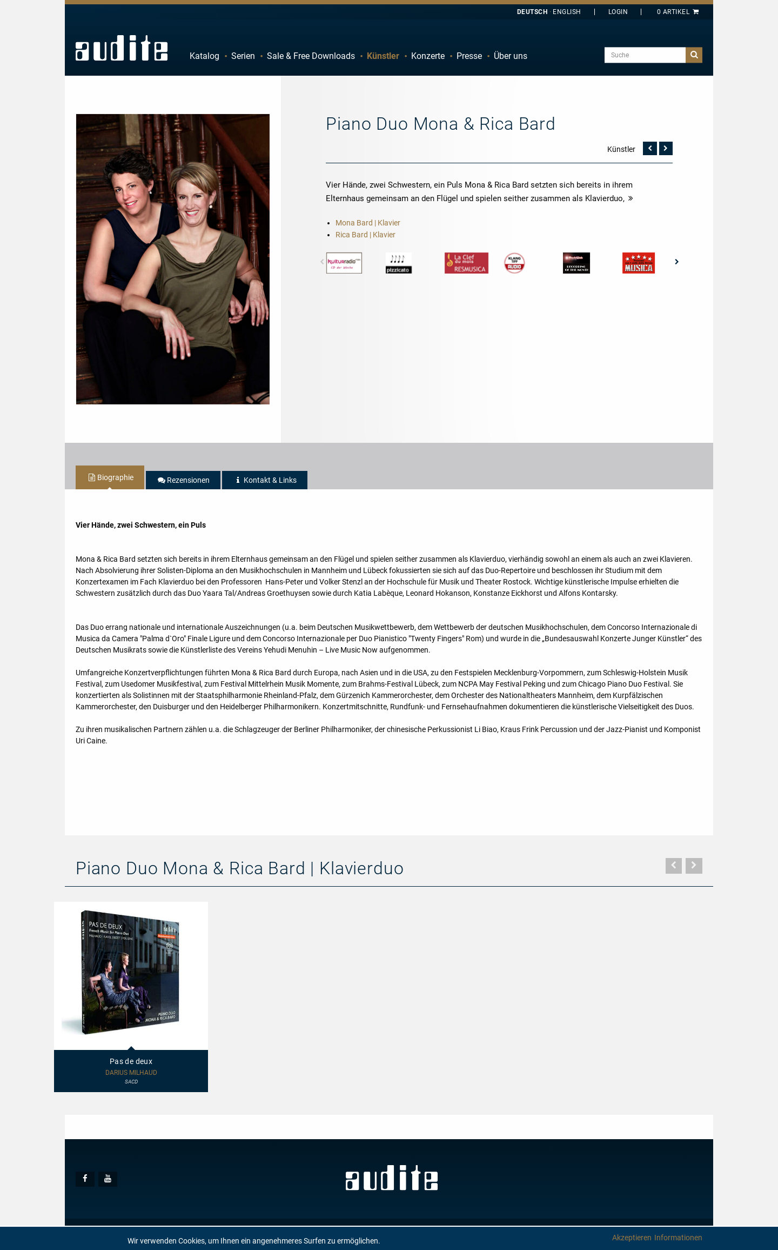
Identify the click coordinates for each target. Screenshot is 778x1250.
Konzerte (428, 56)
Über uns (510, 56)
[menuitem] (204, 56)
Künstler (383, 56)
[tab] (110, 477)
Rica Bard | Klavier (365, 234)
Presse (469, 56)
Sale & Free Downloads (311, 56)
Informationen (678, 1237)
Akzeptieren (632, 1237)
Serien (243, 56)
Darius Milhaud (131, 1072)
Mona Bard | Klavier (368, 222)
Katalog (204, 56)
